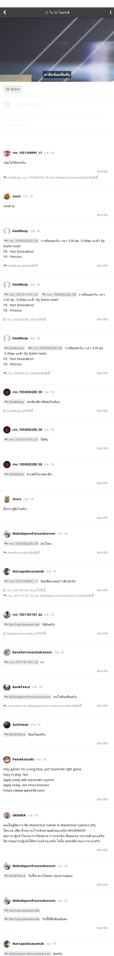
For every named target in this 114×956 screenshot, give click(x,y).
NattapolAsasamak (24, 617)
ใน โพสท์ (57, 5)
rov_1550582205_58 (23, 233)
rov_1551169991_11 (23, 573)
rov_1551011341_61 (23, 287)
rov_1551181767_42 (23, 654)
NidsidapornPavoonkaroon (30, 689)
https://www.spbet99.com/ (24, 783)
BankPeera (17, 727)
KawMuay (16, 340)
